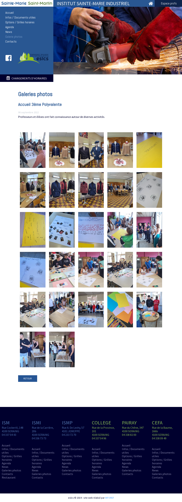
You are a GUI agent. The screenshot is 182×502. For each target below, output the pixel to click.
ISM (6, 422)
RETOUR (27, 378)
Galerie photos (13, 37)
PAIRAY (129, 422)
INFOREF (109, 497)
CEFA (157, 422)
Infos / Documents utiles (20, 17)
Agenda (9, 27)
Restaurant (9, 477)
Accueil (9, 13)
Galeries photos (11, 470)
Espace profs (169, 3)
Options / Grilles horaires (19, 22)
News (8, 32)
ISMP (67, 422)
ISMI (36, 422)
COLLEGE (101, 422)
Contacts (11, 41)
